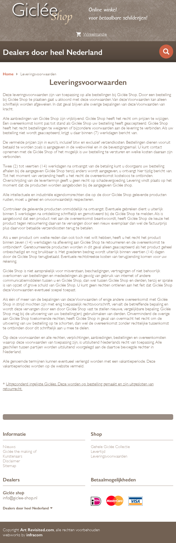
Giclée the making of (19, 451)
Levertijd (98, 451)
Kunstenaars (12, 456)
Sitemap (9, 465)
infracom (34, 534)
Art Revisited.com (37, 529)
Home (8, 74)
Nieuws (9, 446)
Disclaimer (11, 461)
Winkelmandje (95, 34)
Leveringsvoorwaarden (38, 74)
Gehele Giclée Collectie (110, 446)
